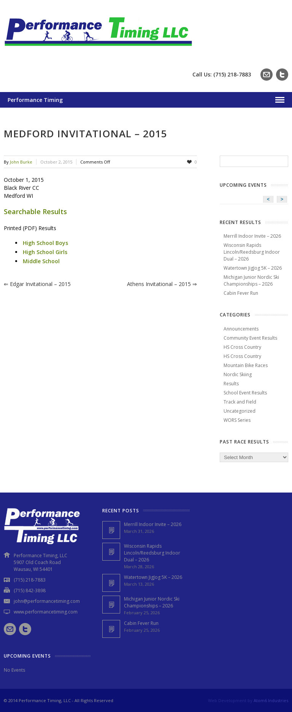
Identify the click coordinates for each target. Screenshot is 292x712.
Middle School (41, 261)
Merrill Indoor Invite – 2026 (252, 236)
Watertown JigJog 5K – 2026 (253, 268)
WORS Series (237, 420)
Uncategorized (240, 411)
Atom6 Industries (271, 700)
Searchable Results (35, 211)
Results (231, 383)
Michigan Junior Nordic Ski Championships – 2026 (251, 280)
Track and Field (240, 402)
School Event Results (245, 392)
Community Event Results (250, 338)
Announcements (241, 329)
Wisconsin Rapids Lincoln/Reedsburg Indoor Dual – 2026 (252, 252)
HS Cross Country (242, 347)
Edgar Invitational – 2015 (37, 284)
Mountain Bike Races (246, 365)
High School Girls (45, 252)
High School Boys (45, 242)
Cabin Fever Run (241, 293)
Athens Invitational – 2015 (162, 284)
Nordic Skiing (238, 374)
